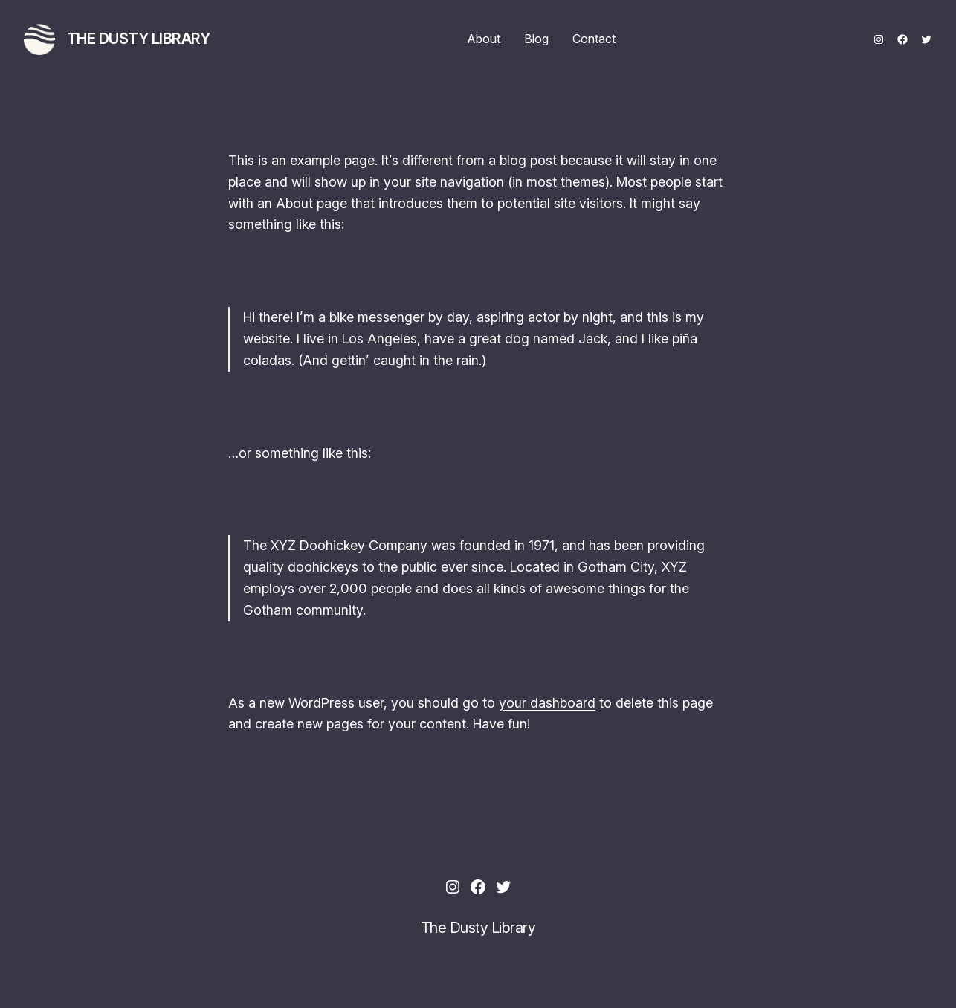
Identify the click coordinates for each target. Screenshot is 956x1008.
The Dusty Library (138, 39)
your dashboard (547, 703)
